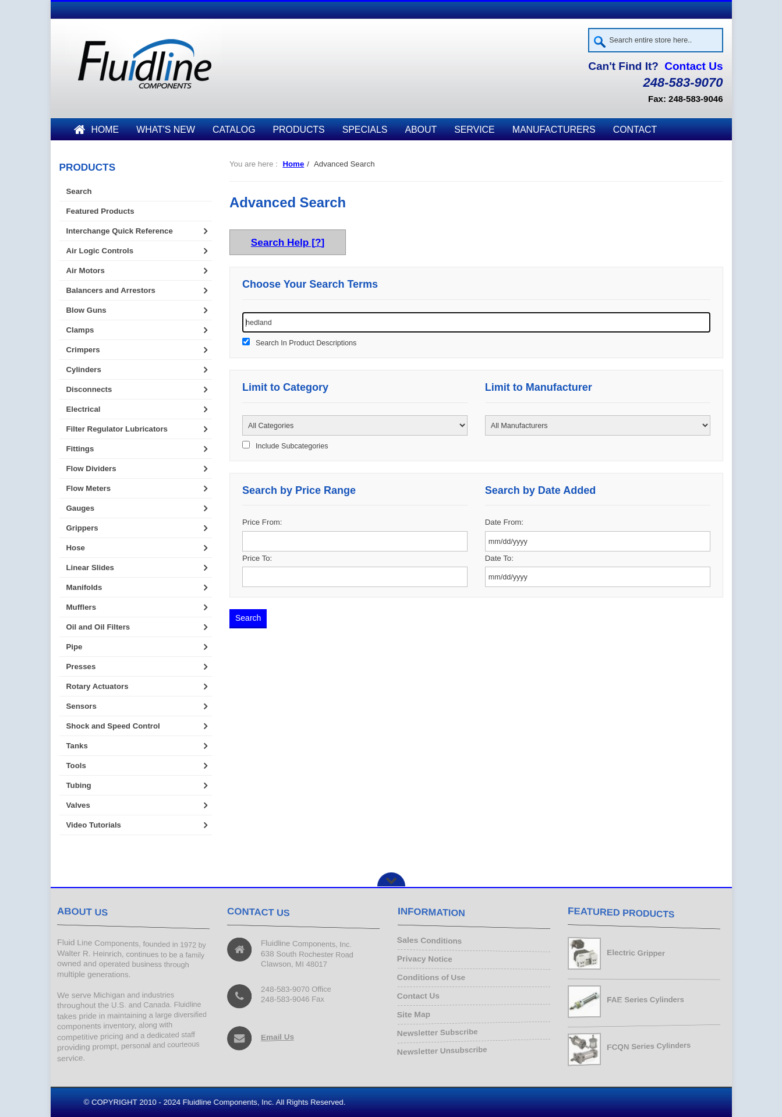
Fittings (80, 448)
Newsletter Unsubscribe (444, 1048)
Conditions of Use (433, 978)
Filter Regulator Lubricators (117, 429)
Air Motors (85, 270)
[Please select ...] (355, 425)
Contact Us (693, 66)
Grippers (82, 528)
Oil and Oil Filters (98, 627)
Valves (78, 805)
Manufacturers (554, 130)
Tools (76, 765)
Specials (365, 130)
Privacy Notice (427, 960)
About (421, 130)
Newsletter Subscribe (439, 1030)
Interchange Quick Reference (119, 231)
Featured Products (100, 211)
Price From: (262, 522)
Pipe (74, 646)
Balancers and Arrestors (110, 290)
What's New (165, 130)
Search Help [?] (287, 242)
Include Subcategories (292, 446)
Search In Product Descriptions (306, 343)
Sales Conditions (432, 942)
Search (79, 191)
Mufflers (81, 607)
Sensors (81, 706)
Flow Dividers (91, 468)
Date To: (499, 558)
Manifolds (84, 587)
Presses (81, 666)
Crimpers (83, 349)
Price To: (257, 558)
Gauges (80, 508)
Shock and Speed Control (113, 726)
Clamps (80, 330)
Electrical (83, 409)
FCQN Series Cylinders (650, 1046)
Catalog (234, 130)
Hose (75, 547)
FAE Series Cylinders (646, 999)
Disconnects (89, 389)
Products (299, 130)
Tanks (77, 745)
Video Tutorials (93, 825)
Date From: (504, 522)
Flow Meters (88, 488)
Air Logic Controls (100, 250)
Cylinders (83, 369)
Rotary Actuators (97, 686)
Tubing (78, 785)
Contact (635, 130)
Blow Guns (86, 310)
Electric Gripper (636, 953)
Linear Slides (90, 567)
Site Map (416, 1013)
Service (474, 130)
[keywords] (476, 322)
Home (96, 130)
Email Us (278, 1035)
